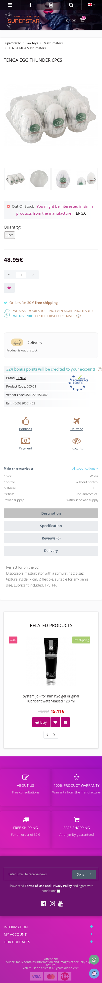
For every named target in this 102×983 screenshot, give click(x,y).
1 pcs (9, 235)
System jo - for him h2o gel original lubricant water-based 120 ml (51, 698)
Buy (41, 722)
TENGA (80, 213)
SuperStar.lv (12, 43)
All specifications (85, 468)
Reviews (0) (51, 538)
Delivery (51, 550)
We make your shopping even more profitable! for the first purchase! (53, 313)
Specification (51, 525)
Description (51, 513)
